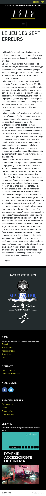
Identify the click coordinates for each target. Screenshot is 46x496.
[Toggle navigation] (23, 24)
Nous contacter (8, 370)
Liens (4, 357)
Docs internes (8, 414)
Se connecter (38, 2)
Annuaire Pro (7, 411)
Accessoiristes (8, 351)
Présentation (7, 347)
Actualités (6, 354)
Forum (4, 408)
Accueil (5, 344)
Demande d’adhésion (11, 374)
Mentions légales (38, 493)
